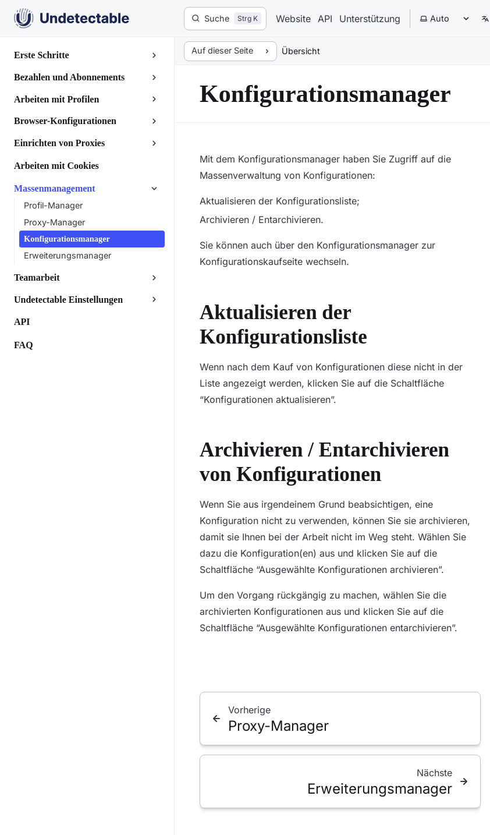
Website (293, 18)
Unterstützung (369, 18)
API (325, 18)
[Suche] (225, 18)
